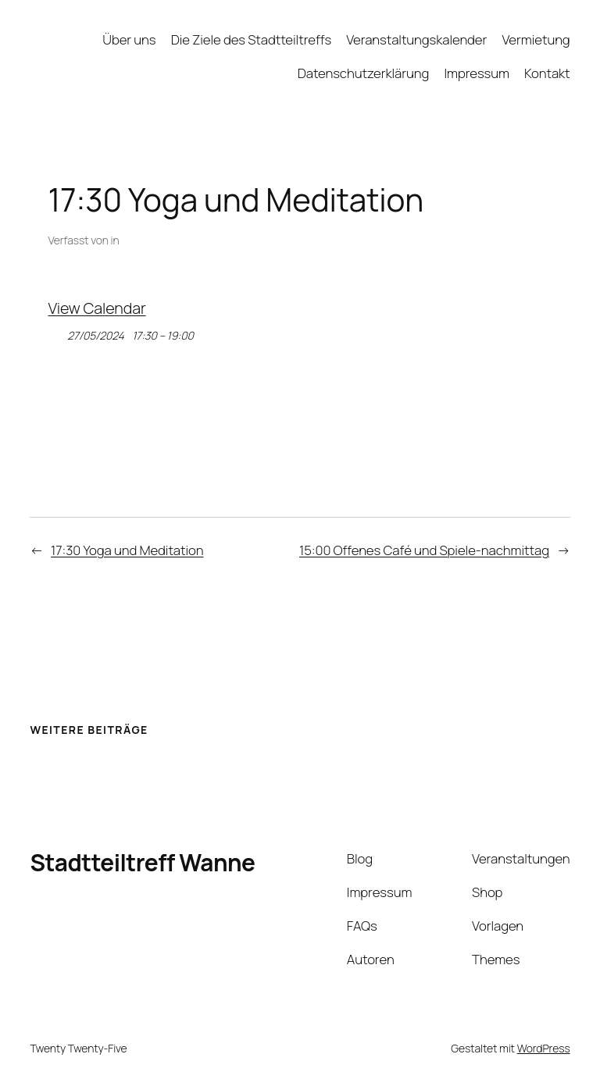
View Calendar (97, 308)
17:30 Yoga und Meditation (127, 550)
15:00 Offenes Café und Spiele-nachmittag (424, 550)
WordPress (543, 1048)
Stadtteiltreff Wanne (142, 862)
